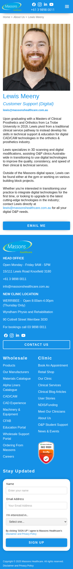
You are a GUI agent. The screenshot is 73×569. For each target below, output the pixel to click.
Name (10, 484)
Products (9, 365)
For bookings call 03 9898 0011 (24, 327)
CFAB (7, 420)
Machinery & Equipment (11, 412)
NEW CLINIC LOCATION (20, 294)
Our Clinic (45, 378)
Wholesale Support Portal (16, 436)
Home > (7, 17)
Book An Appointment (53, 365)
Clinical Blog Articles (52, 391)
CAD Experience (14, 403)
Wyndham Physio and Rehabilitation (28, 312)
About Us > (20, 17)
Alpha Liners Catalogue (11, 387)
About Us (44, 418)
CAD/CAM (10, 396)
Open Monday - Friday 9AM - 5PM (26, 264)
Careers (8, 456)
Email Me (36, 225)
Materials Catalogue (17, 378)
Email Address (15, 499)
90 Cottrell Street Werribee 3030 (25, 319)
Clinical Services (49, 385)
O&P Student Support (53, 424)
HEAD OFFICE (13, 258)
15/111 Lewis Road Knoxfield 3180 (27, 271)
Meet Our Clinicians (51, 411)
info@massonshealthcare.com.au (26, 286)
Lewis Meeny (36, 17)
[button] (67, 6)
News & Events (48, 431)
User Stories (46, 398)
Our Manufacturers (16, 372)
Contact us (37, 344)
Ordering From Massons (13, 448)
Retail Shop (46, 372)
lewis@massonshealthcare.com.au (25, 110)
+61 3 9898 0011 (43, 10)
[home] (10, 7)
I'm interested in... (17, 515)
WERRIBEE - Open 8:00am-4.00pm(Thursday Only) (28, 303)
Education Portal (14, 427)
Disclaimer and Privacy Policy (21, 534)
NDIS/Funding (48, 405)
